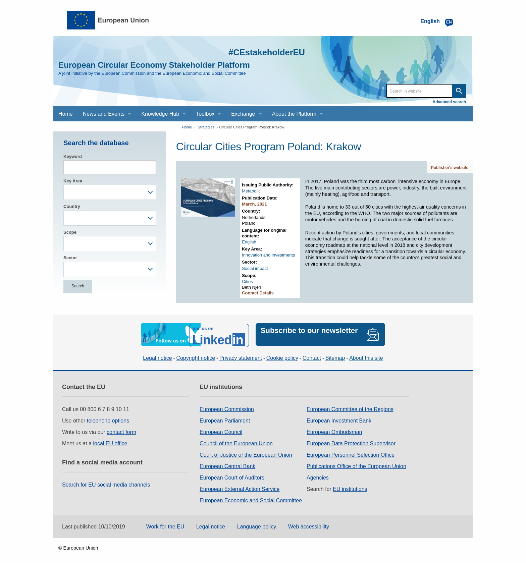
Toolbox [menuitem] (205, 114)
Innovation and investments (268, 255)
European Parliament (225, 418)
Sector (70, 257)
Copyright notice (195, 356)
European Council (221, 430)
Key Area (72, 180)
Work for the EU (165, 524)
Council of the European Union (236, 441)
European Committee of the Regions (350, 407)
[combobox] (109, 192)
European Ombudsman (334, 430)
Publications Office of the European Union (356, 464)
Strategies (206, 127)
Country (71, 206)
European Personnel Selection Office (350, 453)
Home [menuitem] (65, 114)
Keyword (72, 156)
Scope (69, 232)
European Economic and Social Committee (251, 498)
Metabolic (251, 190)
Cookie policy (282, 356)
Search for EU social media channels (106, 483)
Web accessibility (308, 524)
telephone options (108, 418)
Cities (247, 281)
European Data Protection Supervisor (351, 441)
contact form (121, 430)
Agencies (318, 475)
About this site (366, 356)
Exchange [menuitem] (243, 114)
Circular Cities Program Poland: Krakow (251, 127)
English (249, 241)
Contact (312, 356)
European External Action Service (239, 487)
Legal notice (157, 356)
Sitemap (335, 356)
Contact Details (258, 292)
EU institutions (350, 487)
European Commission (227, 407)
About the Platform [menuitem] (294, 114)
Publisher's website (450, 167)
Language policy (256, 524)
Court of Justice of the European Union (246, 453)
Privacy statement (240, 356)
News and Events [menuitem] (104, 114)
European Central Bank (227, 464)
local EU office (110, 441)
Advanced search (449, 102)
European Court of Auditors (232, 475)
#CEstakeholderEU (260, 51)
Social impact (255, 268)
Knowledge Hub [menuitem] (160, 114)
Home (187, 127)
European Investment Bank (339, 418)
